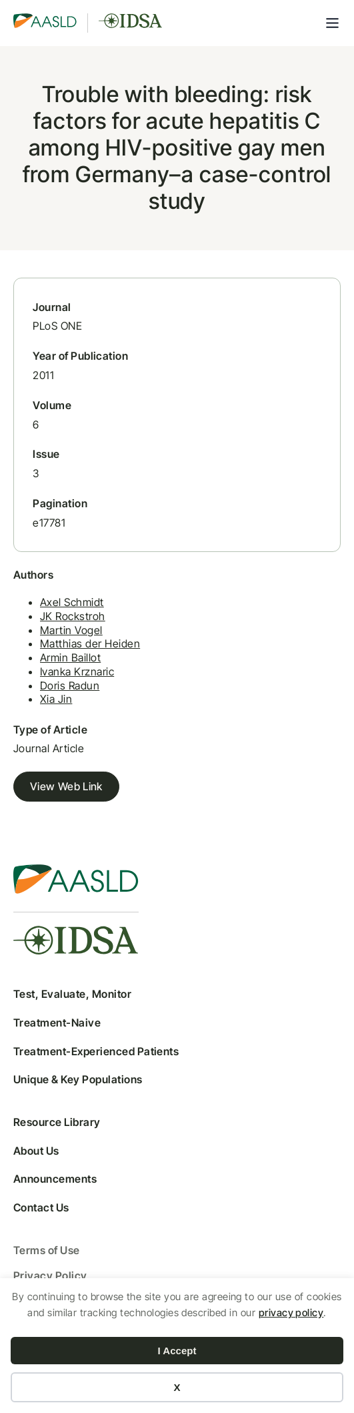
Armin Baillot (70, 657)
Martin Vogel (71, 630)
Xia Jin (56, 698)
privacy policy (291, 1312)
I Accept (177, 1350)
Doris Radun (69, 685)
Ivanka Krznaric (77, 671)
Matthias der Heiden (90, 643)
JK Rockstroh (72, 616)
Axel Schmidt (72, 602)
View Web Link (66, 786)
